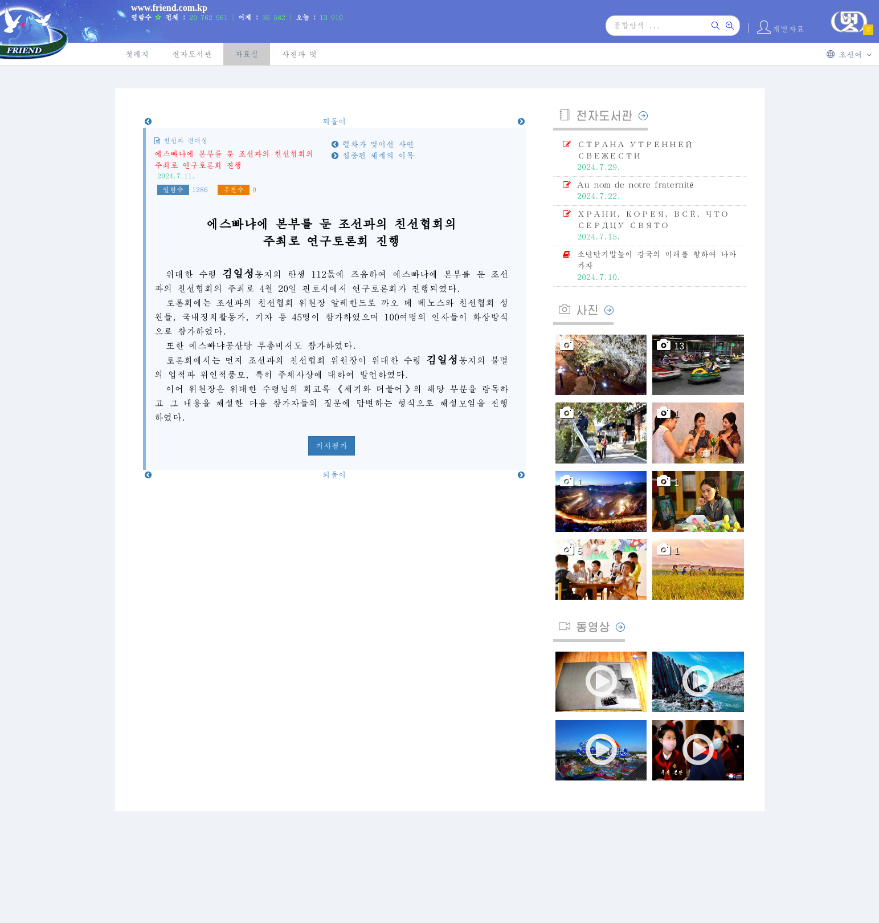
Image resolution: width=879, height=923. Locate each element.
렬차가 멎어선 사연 (373, 144)
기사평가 (331, 446)
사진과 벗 (299, 54)
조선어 (849, 54)
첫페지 (137, 54)
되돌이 (334, 121)
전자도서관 (192, 54)
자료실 (247, 54)
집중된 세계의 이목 (373, 156)
